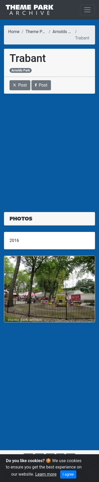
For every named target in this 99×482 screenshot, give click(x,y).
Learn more (45, 474)
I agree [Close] (68, 474)
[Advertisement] (49, 149)
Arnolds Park (65, 31)
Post (20, 85)
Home (14, 31)
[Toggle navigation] (87, 9)
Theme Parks (38, 31)
